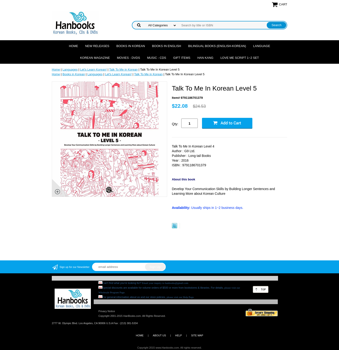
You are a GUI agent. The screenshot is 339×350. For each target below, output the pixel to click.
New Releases (97, 46)
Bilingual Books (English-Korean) (217, 46)
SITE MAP (197, 335)
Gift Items (181, 58)
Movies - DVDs (128, 58)
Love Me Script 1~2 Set (239, 58)
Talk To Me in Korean (123, 69)
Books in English (166, 46)
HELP (178, 335)
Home (73, 46)
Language (261, 46)
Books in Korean (130, 46)
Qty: (175, 124)
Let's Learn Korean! (93, 69)
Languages (69, 69)
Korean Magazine (95, 58)
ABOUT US (159, 335)
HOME (140, 335)
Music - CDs (156, 58)
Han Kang (205, 58)
